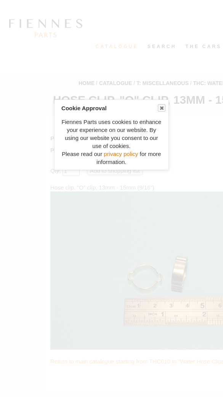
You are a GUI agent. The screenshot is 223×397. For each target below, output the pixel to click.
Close (161, 108)
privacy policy (121, 154)
